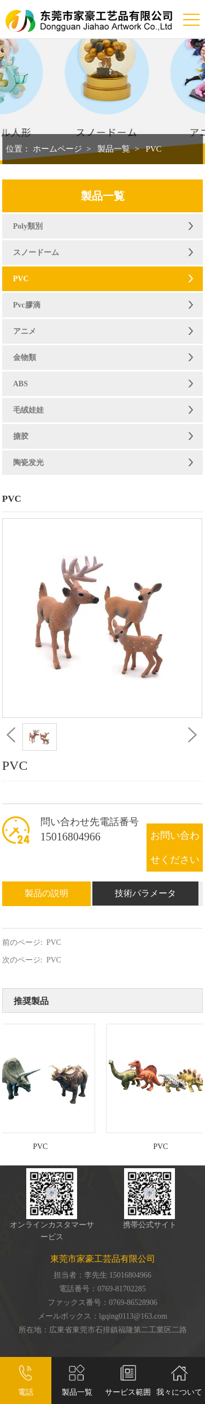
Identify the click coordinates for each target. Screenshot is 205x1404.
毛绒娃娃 (28, 410)
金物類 (24, 357)
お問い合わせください (175, 847)
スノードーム (36, 252)
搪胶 (20, 436)
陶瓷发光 (28, 463)
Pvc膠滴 (26, 305)
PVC (153, 148)
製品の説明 (46, 893)
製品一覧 (113, 148)
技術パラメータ (145, 893)
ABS (20, 384)
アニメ (24, 331)
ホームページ (57, 148)
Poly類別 (28, 226)
